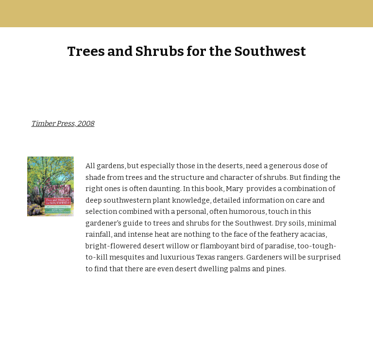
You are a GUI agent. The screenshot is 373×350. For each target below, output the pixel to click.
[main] (186, 51)
